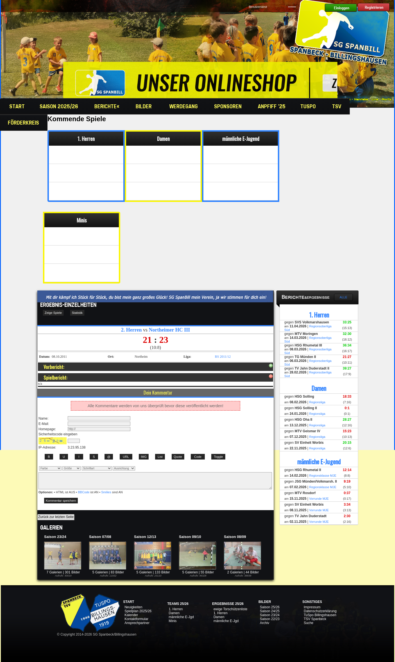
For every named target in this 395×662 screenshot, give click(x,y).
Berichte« (107, 106)
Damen (174, 613)
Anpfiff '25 (271, 106)
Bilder (145, 106)
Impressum (312, 607)
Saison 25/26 (270, 607)
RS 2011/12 (223, 357)
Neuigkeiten (133, 607)
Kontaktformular (136, 619)
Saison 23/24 (270, 615)
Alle (343, 297)
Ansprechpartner (136, 623)
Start (16, 106)
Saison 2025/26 (60, 106)
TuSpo (308, 106)
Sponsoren (228, 106)
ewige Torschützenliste (231, 609)
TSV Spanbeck (315, 619)
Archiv (264, 623)
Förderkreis (24, 123)
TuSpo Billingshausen (320, 615)
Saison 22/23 (270, 619)
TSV (337, 106)
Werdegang (184, 106)
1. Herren (176, 609)
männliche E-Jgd (181, 617)
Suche (308, 623)
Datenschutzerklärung (320, 611)
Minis (172, 621)
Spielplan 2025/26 (137, 611)
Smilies (106, 492)
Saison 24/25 (270, 611)
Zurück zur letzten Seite (56, 517)
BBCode (84, 492)
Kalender (131, 615)
